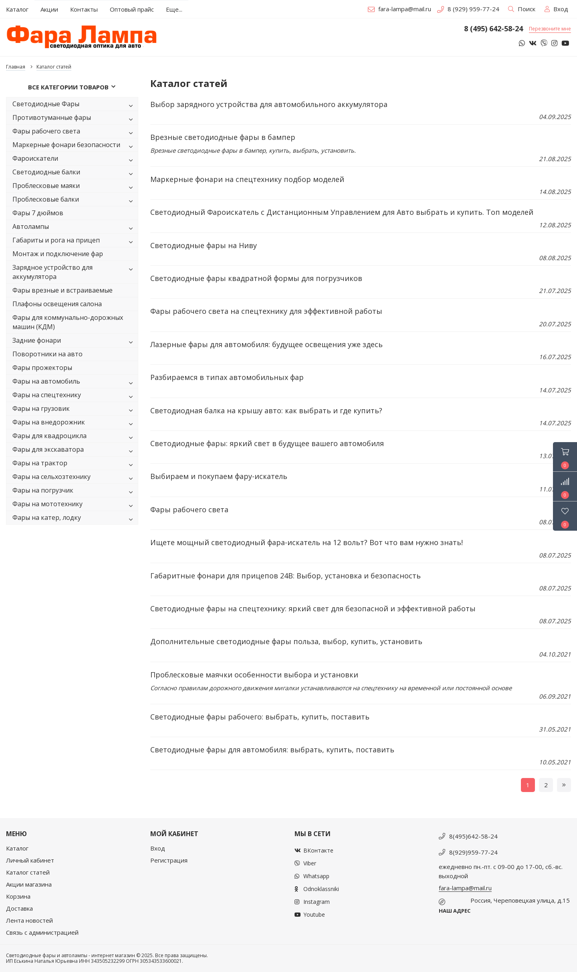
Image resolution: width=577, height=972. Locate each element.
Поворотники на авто (47, 354)
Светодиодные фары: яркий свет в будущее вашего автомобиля (267, 443)
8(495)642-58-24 (473, 836)
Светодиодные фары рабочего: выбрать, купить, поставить (259, 716)
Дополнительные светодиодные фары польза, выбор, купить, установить (286, 641)
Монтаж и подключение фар (57, 253)
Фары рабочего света (74, 132)
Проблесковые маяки (74, 187)
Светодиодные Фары (74, 105)
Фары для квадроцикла (74, 437)
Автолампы (74, 228)
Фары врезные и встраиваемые (62, 290)
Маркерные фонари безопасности (74, 146)
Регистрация (169, 860)
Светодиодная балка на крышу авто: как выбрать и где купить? (266, 410)
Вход (157, 848)
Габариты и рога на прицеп (74, 241)
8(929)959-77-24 (473, 852)
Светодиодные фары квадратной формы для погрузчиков (256, 278)
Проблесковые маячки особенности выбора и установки (254, 674)
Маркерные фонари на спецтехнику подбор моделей (247, 179)
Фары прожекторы (42, 367)
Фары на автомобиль (74, 382)
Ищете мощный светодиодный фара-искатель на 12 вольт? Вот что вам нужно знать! (306, 542)
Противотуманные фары (74, 119)
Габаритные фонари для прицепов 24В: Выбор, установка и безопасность (285, 575)
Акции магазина (29, 884)
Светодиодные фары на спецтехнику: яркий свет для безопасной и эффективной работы (313, 608)
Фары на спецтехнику (74, 396)
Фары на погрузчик (74, 491)
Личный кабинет (30, 860)
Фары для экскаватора (74, 451)
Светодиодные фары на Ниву (203, 245)
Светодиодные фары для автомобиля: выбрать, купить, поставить (272, 749)
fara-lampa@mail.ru (399, 9)
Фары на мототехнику (74, 505)
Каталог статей (28, 872)
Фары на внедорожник (74, 423)
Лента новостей (29, 920)
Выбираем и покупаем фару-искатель (218, 476)
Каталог (17, 848)
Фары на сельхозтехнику (74, 478)
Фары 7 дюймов (37, 212)
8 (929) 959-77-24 (468, 9)
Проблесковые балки (74, 200)
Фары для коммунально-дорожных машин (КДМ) (67, 322)
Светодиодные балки (74, 173)
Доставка (19, 908)
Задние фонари (74, 342)
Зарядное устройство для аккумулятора (74, 272)
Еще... (174, 9)
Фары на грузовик (74, 410)
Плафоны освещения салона (57, 303)
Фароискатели (74, 160)
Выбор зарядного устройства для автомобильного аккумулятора (268, 104)
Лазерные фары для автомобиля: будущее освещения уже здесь (266, 344)
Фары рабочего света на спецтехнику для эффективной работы (266, 311)
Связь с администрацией (42, 932)
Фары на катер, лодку (74, 519)
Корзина (18, 896)
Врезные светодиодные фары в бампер (222, 137)
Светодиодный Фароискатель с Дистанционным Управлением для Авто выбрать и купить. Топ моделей (341, 212)
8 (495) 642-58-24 (493, 28)
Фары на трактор (74, 464)
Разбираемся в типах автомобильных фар (227, 377)
